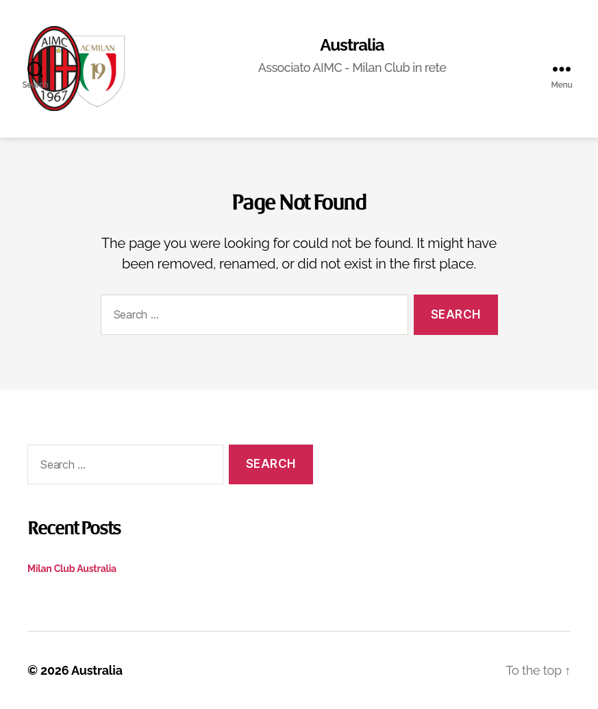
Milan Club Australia (71, 568)
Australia (352, 45)
